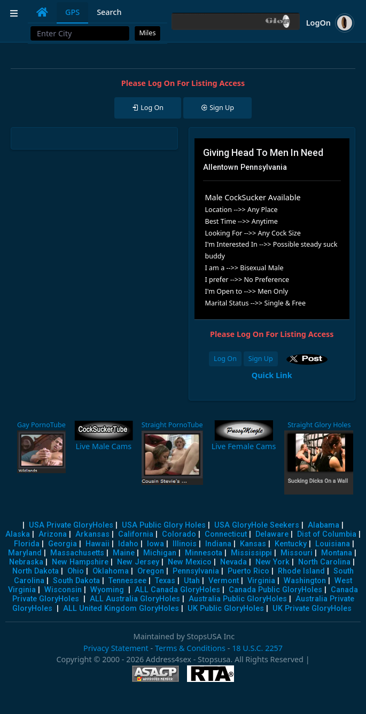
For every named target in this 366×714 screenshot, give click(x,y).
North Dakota (35, 571)
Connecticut (226, 534)
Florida (27, 543)
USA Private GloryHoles (71, 525)
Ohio (75, 571)
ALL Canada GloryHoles (177, 589)
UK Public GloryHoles (226, 608)
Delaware (272, 534)
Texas (165, 580)
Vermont (223, 580)
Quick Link (272, 375)
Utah (192, 580)
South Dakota (76, 580)
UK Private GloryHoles (312, 608)
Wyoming (107, 589)
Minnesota (203, 553)
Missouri (297, 553)
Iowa (155, 543)
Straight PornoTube (172, 424)
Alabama (323, 525)
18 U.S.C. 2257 (257, 648)
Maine (124, 553)
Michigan (159, 553)
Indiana (218, 543)
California (135, 534)
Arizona (52, 534)
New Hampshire (80, 562)
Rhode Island (301, 571)
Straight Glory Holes (319, 424)
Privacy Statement (116, 648)
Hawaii (97, 543)
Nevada (233, 562)
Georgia (62, 543)
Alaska (17, 534)
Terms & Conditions (190, 648)
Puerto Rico (248, 571)
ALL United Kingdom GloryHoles (121, 608)
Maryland (25, 553)
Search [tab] (109, 12)
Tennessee (127, 580)
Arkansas (92, 534)
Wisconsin (63, 589)
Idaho (128, 543)
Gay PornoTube (41, 424)
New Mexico (190, 562)
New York (272, 562)
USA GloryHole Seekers (256, 525)
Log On (225, 358)
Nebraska (26, 562)
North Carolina (324, 562)
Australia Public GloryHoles (238, 598)
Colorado (179, 534)
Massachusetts (77, 553)
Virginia (261, 580)
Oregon (150, 571)
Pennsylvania (196, 571)
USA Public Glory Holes (164, 525)
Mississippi (251, 553)
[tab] (42, 12)
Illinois (185, 543)
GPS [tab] (72, 12)
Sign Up (260, 358)
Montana (336, 553)
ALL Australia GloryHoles (135, 598)
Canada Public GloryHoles (275, 589)
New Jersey (138, 562)
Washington (305, 580)
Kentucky (291, 543)
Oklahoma (110, 571)
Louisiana (332, 543)
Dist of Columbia (326, 534)
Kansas (253, 543)
